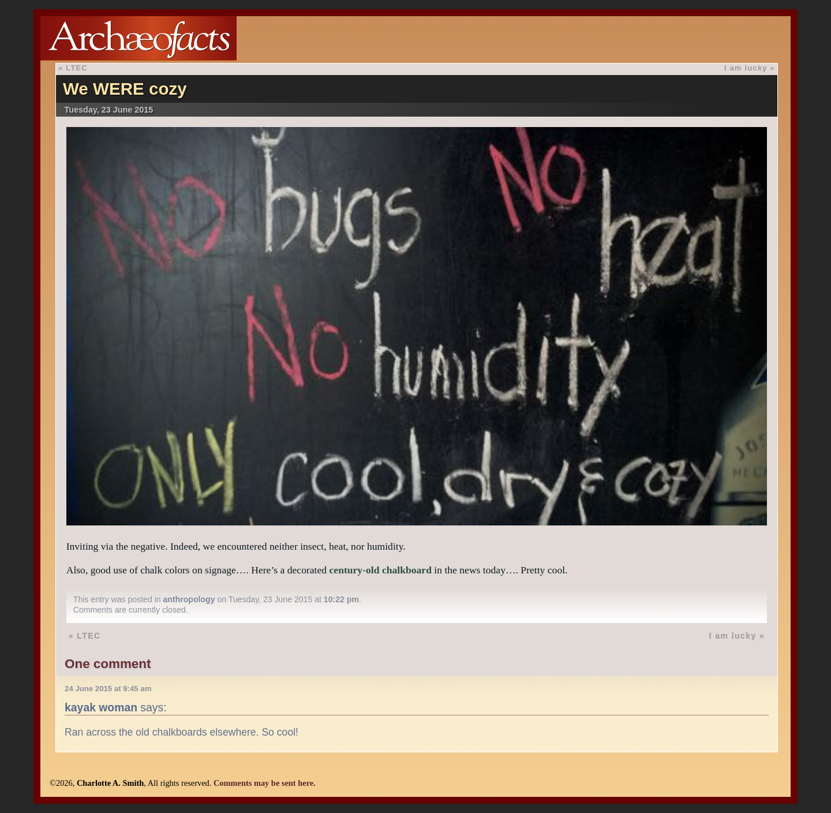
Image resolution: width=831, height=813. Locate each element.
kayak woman (101, 707)
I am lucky (746, 68)
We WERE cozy (125, 88)
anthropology (189, 599)
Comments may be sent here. (265, 783)
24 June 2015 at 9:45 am (108, 688)
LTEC (77, 68)
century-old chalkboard (381, 570)
